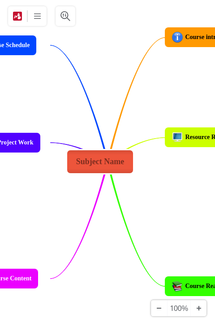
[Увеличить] (198, 308)
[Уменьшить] (159, 308)
